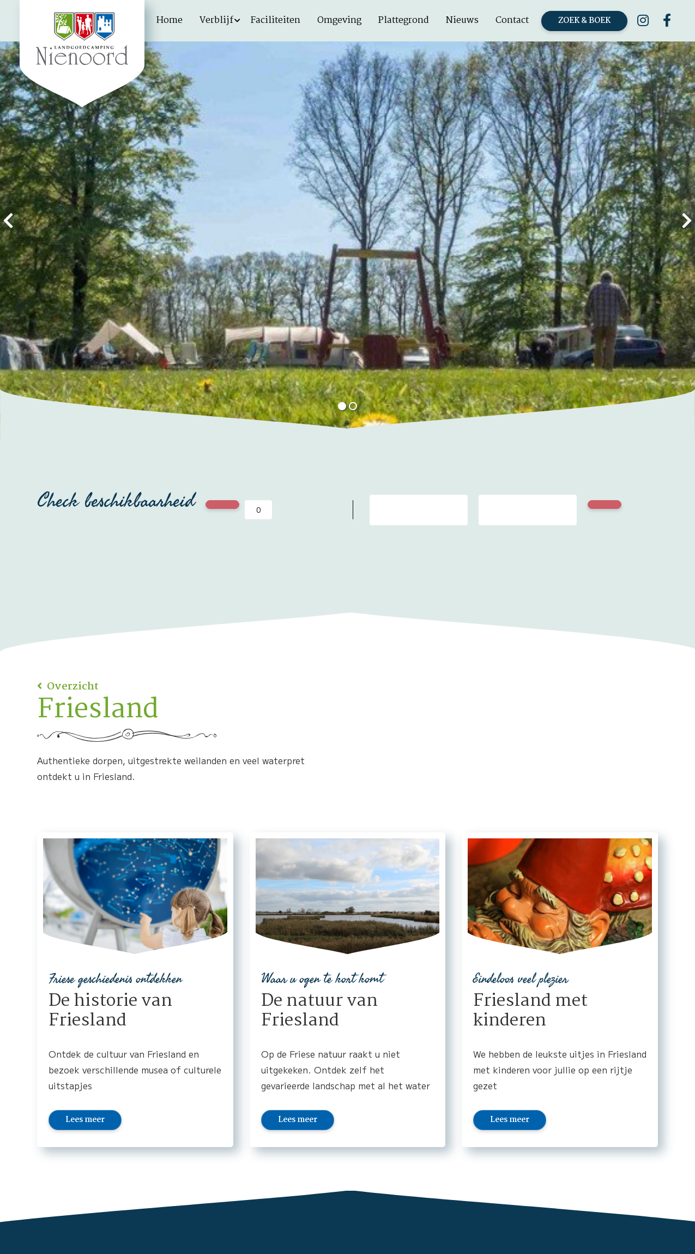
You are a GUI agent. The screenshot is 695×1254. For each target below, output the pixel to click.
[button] (342, 406)
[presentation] (8, 219)
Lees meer (85, 1119)
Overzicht (72, 687)
